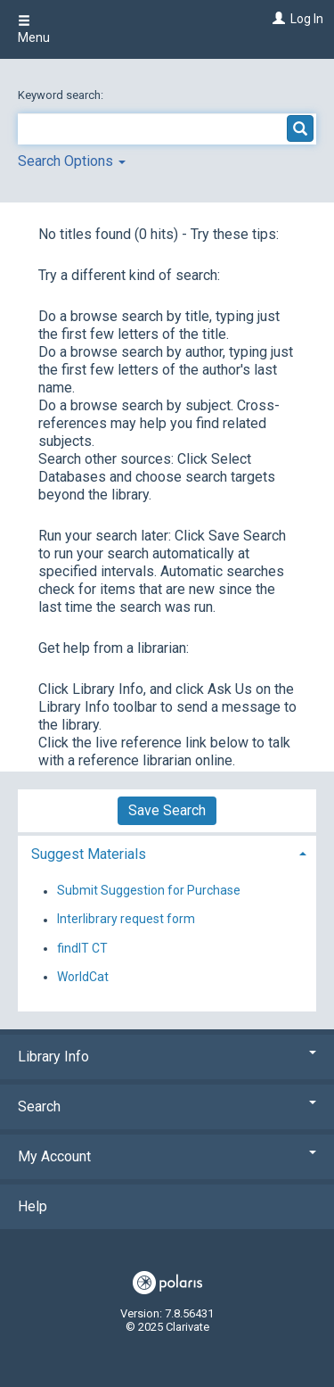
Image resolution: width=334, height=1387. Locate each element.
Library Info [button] (167, 1056)
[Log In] (276, 19)
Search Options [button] (72, 161)
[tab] (167, 852)
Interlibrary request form (126, 919)
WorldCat (83, 977)
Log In (306, 19)
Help (32, 1206)
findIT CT (82, 948)
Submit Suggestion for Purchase (148, 891)
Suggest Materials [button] (88, 854)
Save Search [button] (167, 810)
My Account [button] (167, 1156)
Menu (34, 29)
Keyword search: (62, 95)
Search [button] (167, 1106)
